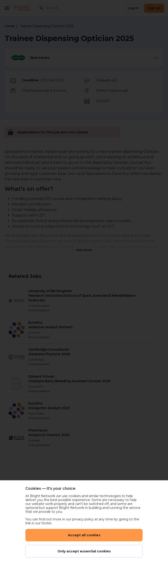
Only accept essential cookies (84, 551)
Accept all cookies (84, 535)
